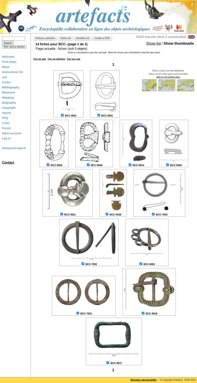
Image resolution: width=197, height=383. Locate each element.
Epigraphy (9, 102)
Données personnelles (144, 380)
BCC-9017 (116, 363)
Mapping (8, 97)
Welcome (8, 56)
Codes (6, 82)
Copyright (8, 107)
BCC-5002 (56, 165)
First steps (9, 61)
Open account (11, 133)
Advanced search (14, 148)
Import (6, 112)
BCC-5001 (107, 115)
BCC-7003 (162, 214)
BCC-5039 (115, 214)
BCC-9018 (151, 313)
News (6, 67)
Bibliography (11, 87)
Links (6, 123)
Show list (153, 43)
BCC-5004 (176, 165)
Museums (8, 92)
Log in (6, 138)
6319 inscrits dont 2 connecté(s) (161, 37)
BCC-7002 (91, 264)
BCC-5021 (70, 214)
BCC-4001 (70, 115)
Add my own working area (168, 77)
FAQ (5, 118)
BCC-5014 (138, 165)
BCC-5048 (96, 165)
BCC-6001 (149, 264)
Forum (6, 128)
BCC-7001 (86, 313)
